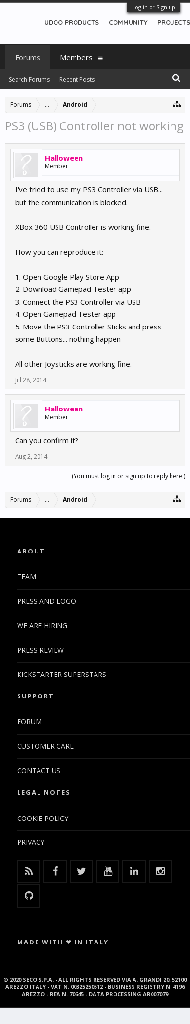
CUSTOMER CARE (45, 746)
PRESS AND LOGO (46, 601)
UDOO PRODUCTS (71, 22)
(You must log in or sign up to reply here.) (128, 476)
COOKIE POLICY (42, 818)
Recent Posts (77, 79)
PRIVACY (30, 842)
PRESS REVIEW (40, 650)
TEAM (26, 576)
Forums (27, 57)
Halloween (64, 158)
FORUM (29, 721)
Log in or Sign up (153, 7)
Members (76, 57)
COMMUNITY (128, 22)
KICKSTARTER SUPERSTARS (61, 674)
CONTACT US (38, 770)
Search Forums (29, 79)
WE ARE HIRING (42, 625)
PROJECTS (173, 22)
